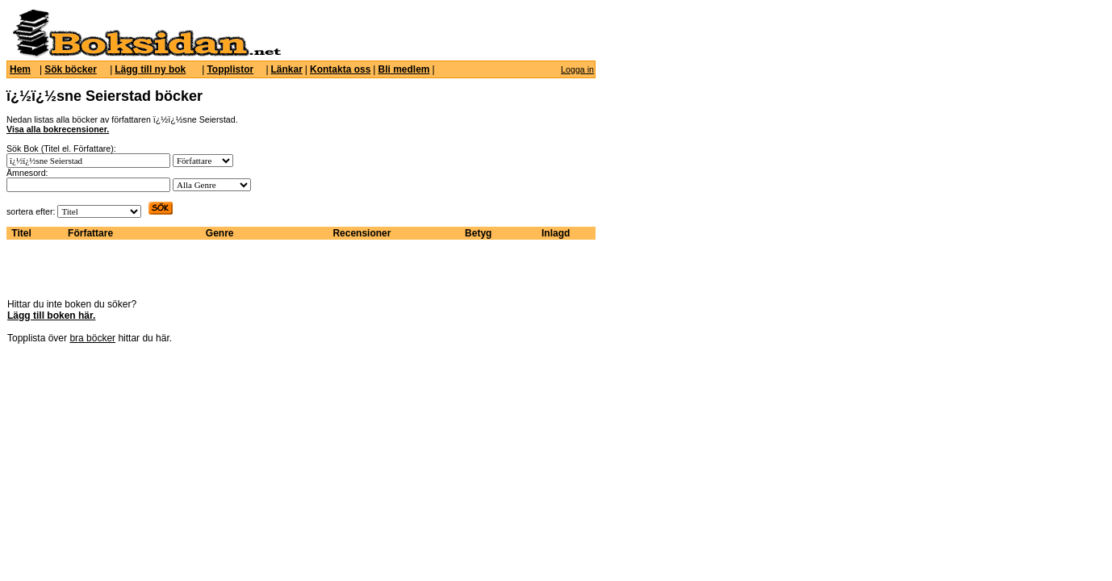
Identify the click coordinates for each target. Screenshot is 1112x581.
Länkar (287, 69)
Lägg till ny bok (150, 69)
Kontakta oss (340, 69)
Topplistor (230, 69)
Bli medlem (403, 69)
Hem (20, 69)
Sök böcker (70, 69)
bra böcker (92, 338)
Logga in (577, 69)
